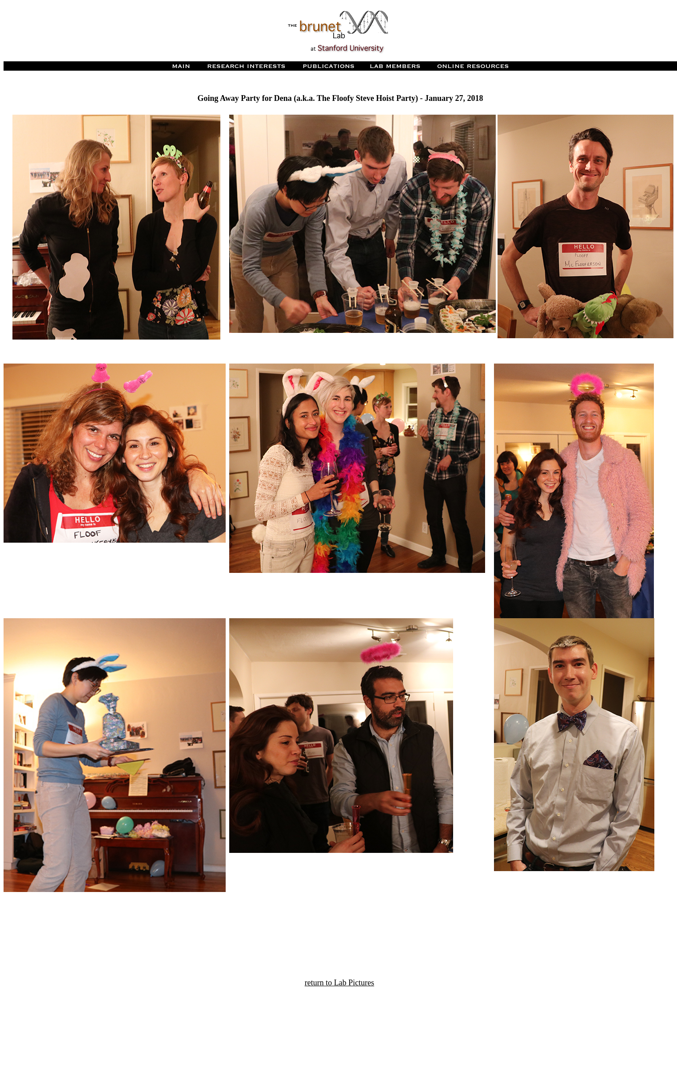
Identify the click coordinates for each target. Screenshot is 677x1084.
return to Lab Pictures (339, 982)
